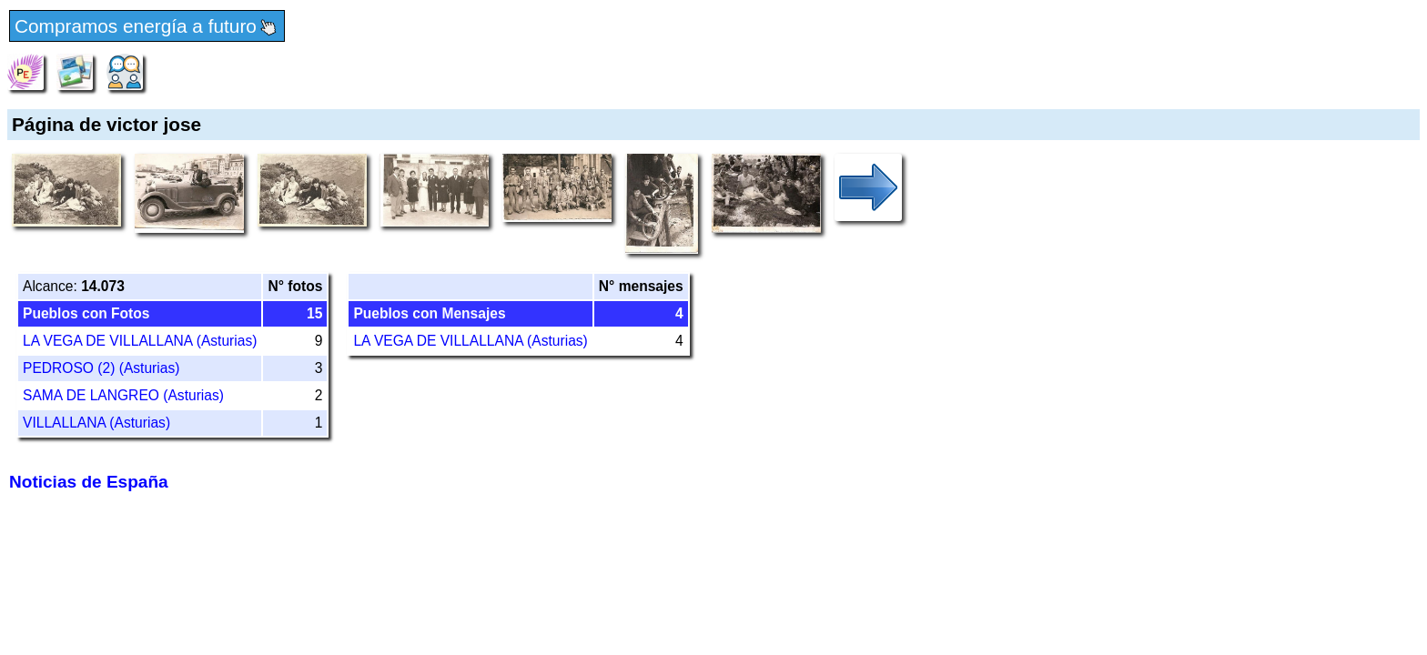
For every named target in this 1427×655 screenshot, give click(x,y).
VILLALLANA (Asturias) (96, 422)
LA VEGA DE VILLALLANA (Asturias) (140, 340)
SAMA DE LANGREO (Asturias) (123, 395)
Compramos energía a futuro (147, 27)
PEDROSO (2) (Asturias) (101, 368)
